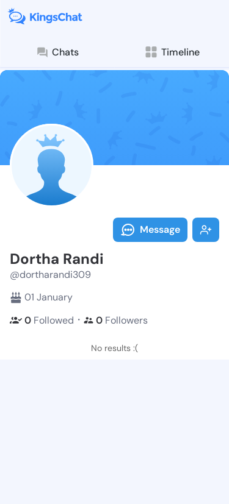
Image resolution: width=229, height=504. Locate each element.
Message (150, 229)
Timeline (172, 52)
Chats (57, 52)
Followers (116, 320)
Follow (206, 230)
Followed (42, 320)
